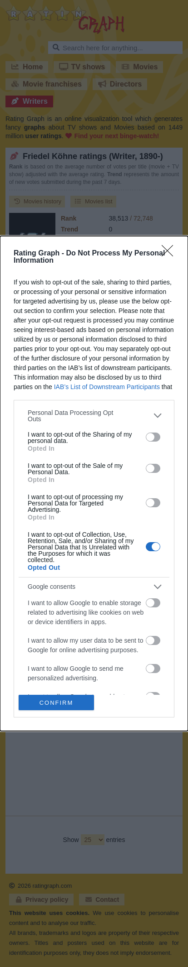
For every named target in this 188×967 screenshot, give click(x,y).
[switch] (153, 437)
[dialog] (94, 483)
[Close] (170, 253)
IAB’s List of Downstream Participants (107, 386)
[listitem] (94, 415)
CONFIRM (57, 702)
